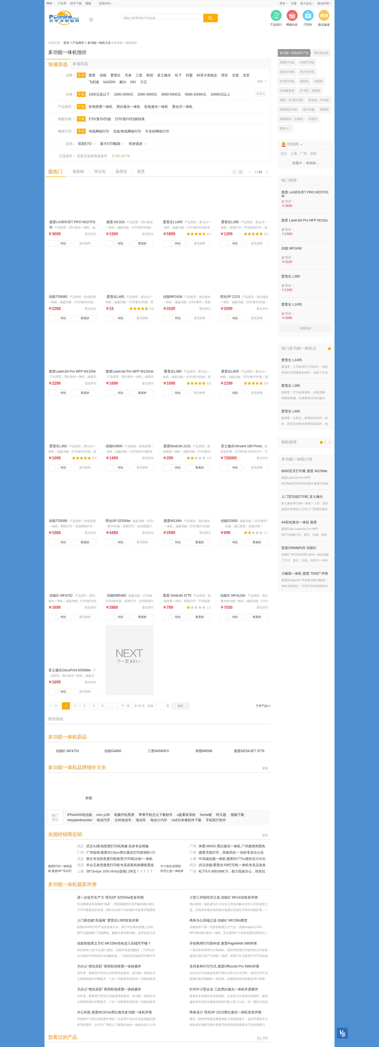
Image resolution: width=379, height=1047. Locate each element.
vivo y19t (103, 815)
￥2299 (54, 383)
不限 (81, 75)
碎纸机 (324, 109)
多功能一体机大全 (99, 42)
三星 (139, 75)
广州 (81, 852)
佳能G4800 (115, 446)
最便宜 (121, 171)
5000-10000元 (195, 94)
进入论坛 (306, 3)
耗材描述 (137, 144)
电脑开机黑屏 (124, 815)
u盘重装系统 (187, 815)
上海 (81, 871)
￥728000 (228, 458)
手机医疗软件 (216, 820)
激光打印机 (287, 71)
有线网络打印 (99, 131)
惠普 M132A (115, 222)
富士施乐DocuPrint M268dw (70, 670)
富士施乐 (164, 75)
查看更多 (305, 328)
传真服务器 (287, 90)
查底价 (142, 243)
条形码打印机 (288, 109)
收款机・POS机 (319, 100)
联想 (149, 75)
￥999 (225, 533)
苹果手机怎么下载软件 (156, 815)
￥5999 (169, 234)
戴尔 (122, 82)
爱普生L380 (173, 371)
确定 (180, 706)
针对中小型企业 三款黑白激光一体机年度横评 (224, 989)
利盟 (189, 75)
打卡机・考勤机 (310, 90)
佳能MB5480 (117, 595)
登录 (282, 3)
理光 (224, 75)
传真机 (318, 81)
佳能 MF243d (291, 248)
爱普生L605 (230, 371)
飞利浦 (94, 82)
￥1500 (111, 234)
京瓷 (235, 75)
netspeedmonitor (80, 820)
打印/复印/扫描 (100, 119)
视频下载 (237, 815)
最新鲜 (78, 171)
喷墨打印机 (287, 62)
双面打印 (86, 144)
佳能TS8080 (58, 297)
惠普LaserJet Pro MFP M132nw (129, 371)
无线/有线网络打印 (127, 131)
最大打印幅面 (112, 144)
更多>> (284, 128)
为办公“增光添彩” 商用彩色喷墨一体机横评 (109, 966)
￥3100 (169, 309)
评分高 (100, 171)
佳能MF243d (173, 297)
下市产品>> (262, 706)
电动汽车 (104, 820)
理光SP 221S (230, 297)
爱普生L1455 (173, 222)
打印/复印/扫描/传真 (130, 119)
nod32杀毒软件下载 (187, 820)
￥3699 (54, 234)
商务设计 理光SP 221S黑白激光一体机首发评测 (225, 1012)
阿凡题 (221, 815)
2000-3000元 (147, 94)
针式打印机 (287, 81)
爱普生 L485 (290, 411)
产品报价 (79, 42)
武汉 (81, 846)
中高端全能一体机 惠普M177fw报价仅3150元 (232, 859)
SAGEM (109, 82)
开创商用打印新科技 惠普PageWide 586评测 (223, 943)
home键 (206, 815)
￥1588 (54, 533)
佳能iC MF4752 (61, 595)
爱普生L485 (116, 297)
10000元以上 (220, 94)
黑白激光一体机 (128, 107)
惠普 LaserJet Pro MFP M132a (304, 220)
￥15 (109, 309)
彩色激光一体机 (156, 107)
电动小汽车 (159, 820)
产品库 (62, 3)
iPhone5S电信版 (80, 815)
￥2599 (226, 309)
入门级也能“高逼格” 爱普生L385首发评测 (107, 920)
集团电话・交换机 (291, 119)
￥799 (168, 607)
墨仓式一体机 (182, 107)
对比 (61, 244)
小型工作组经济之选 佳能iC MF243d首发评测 (224, 897)
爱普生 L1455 (291, 304)
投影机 (304, 81)
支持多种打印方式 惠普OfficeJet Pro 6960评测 (224, 966)
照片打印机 (307, 71)
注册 (294, 3)
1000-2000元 (123, 94)
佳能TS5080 (58, 521)
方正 (143, 82)
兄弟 (128, 75)
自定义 (260, 93)
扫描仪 (313, 119)
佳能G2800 (230, 521)
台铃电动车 (123, 820)
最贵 (141, 171)
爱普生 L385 (290, 276)
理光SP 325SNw (118, 521)
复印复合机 (321, 53)
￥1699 (111, 383)
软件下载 (76, 3)
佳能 (103, 75)
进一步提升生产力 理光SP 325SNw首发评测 (110, 897)
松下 (178, 75)
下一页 (125, 706)
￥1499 (111, 458)
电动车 (141, 820)
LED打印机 (307, 62)
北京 (81, 859)
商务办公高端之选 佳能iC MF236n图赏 (219, 920)
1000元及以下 (99, 94)
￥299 (168, 458)
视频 (88, 3)
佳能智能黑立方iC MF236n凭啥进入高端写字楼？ (114, 943)
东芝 (246, 75)
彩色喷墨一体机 (100, 107)
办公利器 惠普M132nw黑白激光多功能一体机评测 (114, 1012)
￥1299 (226, 234)
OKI (133, 82)
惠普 (92, 75)
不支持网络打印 (157, 131)
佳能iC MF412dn (233, 595)
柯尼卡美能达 (207, 75)
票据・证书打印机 (291, 100)
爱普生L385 (230, 222)
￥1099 (169, 383)
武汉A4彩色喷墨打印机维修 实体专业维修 (117, 846)
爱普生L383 (58, 446)
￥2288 (54, 309)
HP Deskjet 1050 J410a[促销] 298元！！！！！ (119, 871)
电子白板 (308, 109)
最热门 (55, 171)
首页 (66, 42)
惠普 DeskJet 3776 (177, 595)
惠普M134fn (173, 521)
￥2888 (111, 607)
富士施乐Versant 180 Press (242, 446)
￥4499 (111, 533)
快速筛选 (58, 64)
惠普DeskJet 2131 (177, 446)
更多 (262, 81)
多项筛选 (80, 64)
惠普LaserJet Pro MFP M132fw (72, 371)
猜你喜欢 (56, 719)
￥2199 (226, 383)
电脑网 (66, 18)
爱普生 (115, 75)
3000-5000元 (171, 94)
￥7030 (226, 607)
